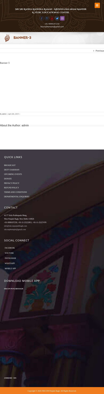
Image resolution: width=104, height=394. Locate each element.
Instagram (10, 258)
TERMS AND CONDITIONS (15, 192)
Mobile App (10, 269)
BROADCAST (10, 165)
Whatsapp (10, 263)
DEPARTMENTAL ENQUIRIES (16, 197)
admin (4, 114)
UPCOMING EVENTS (13, 174)
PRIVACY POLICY (11, 183)
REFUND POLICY (11, 188)
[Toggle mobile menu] (97, 5)
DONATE (8, 179)
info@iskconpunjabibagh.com (15, 226)
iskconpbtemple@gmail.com (52, 26)
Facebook (10, 248)
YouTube (9, 253)
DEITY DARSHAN (11, 170)
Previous (100, 50)
